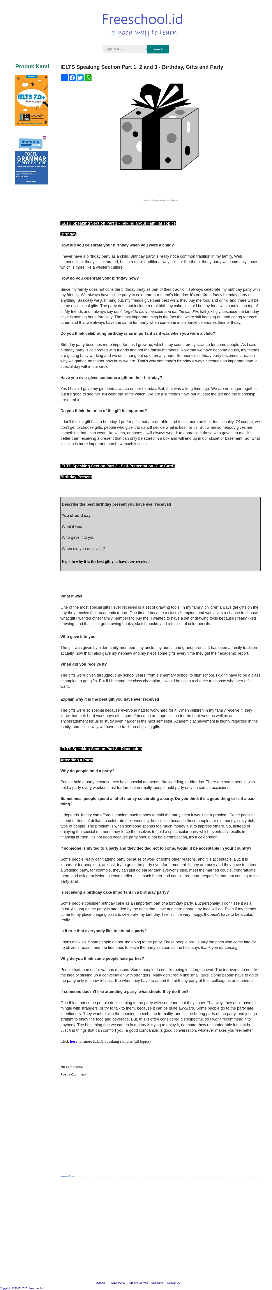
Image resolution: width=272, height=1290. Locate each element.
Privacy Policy (117, 1282)
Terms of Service (138, 1282)
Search (158, 49)
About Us (100, 1282)
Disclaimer (157, 1282)
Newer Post (67, 1176)
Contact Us (173, 1282)
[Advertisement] (136, 1239)
